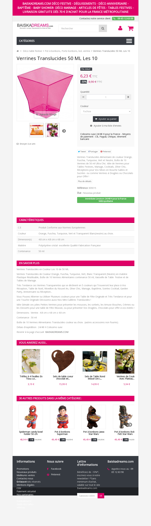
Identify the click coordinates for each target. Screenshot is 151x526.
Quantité (84, 91)
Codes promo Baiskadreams (24, 499)
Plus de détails (84, 181)
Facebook (56, 468)
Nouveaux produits (26, 472)
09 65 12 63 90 (122, 470)
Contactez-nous (25, 478)
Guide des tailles (25, 504)
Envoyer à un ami (27, 144)
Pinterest (106, 151)
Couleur (84, 106)
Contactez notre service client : (95, 18)
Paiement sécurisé (26, 491)
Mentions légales (25, 484)
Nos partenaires (25, 494)
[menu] (120, 28)
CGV (19, 488)
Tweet (82, 151)
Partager (93, 151)
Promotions (23, 468)
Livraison (21, 481)
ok (101, 495)
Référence (82, 187)
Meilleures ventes (26, 475)
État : (79, 192)
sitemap (21, 507)
